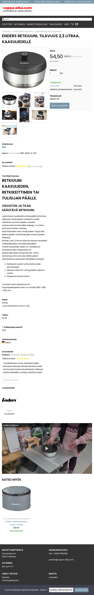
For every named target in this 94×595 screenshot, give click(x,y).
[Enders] (9, 405)
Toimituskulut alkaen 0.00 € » (16, 1)
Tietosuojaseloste (10, 580)
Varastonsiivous (36, 24)
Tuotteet (7, 24)
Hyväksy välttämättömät (61, 590)
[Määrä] (54, 73)
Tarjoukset (56, 24)
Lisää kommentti (11, 380)
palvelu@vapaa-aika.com (61, 559)
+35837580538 (60, 553)
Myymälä (19, 24)
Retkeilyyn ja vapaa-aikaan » (78, 1)
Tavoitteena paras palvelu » (47, 1)
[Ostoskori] (72, 24)
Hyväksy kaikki (81, 590)
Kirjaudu (5, 577)
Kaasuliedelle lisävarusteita (48, 31)
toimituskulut (77, 56)
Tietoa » (43, 590)
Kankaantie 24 (9, 553)
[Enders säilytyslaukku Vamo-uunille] (16, 509)
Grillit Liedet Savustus (23, 31)
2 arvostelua (35, 166)
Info (67, 24)
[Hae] (47, 19)
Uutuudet (53, 577)
